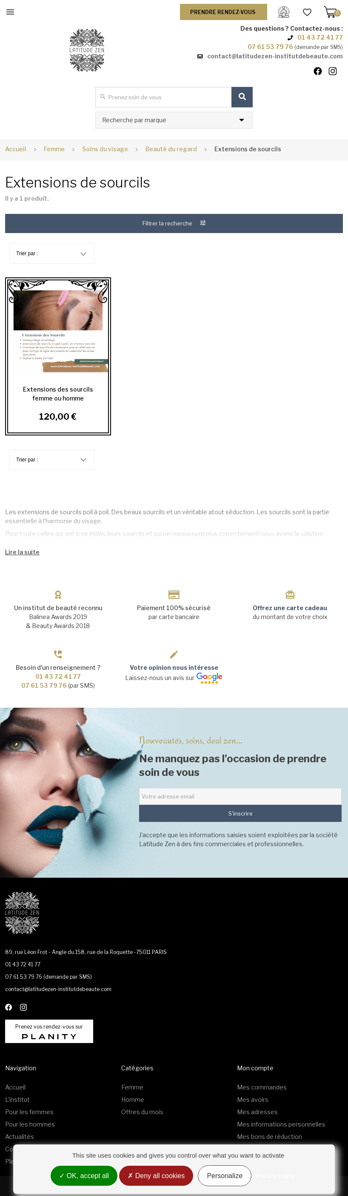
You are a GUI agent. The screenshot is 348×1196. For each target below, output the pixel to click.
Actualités (19, 1136)
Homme (132, 1099)
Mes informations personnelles (281, 1124)
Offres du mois (142, 1111)
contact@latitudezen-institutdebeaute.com (275, 56)
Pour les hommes (30, 1124)
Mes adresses (257, 1111)
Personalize (224, 1175)
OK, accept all (84, 1175)
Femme (132, 1087)
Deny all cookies (156, 1175)
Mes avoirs (252, 1099)
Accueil (15, 149)
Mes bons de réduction (269, 1136)
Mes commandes (262, 1087)
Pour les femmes (29, 1111)
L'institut (17, 1099)
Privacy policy (275, 1175)
